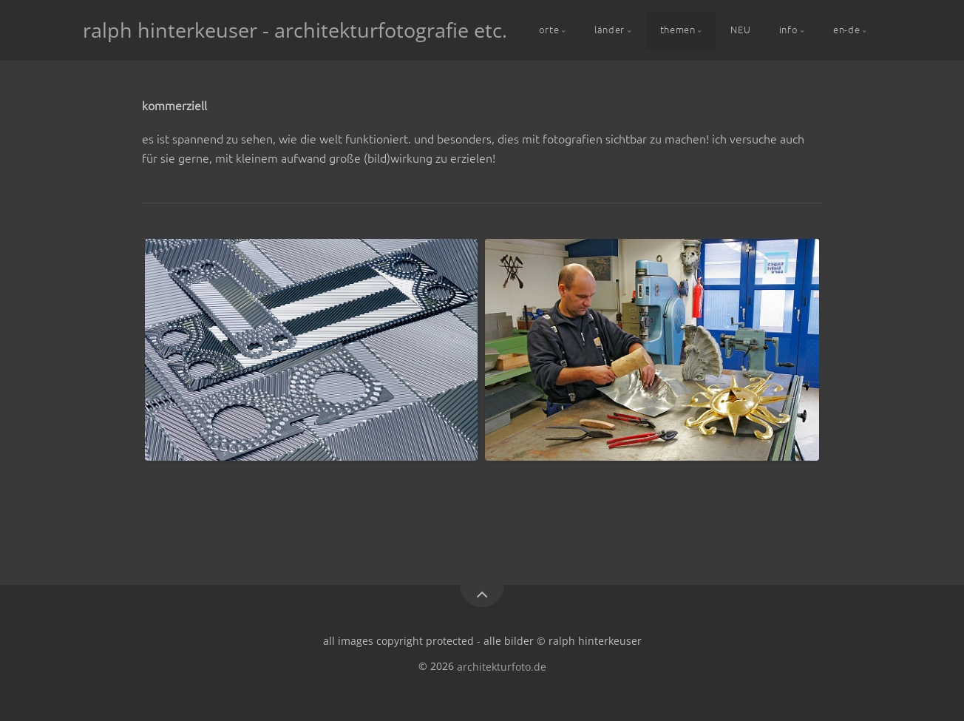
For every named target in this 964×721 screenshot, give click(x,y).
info (788, 29)
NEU (740, 29)
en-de (846, 29)
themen (678, 29)
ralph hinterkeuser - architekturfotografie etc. (295, 30)
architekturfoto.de (501, 666)
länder (609, 29)
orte (549, 29)
